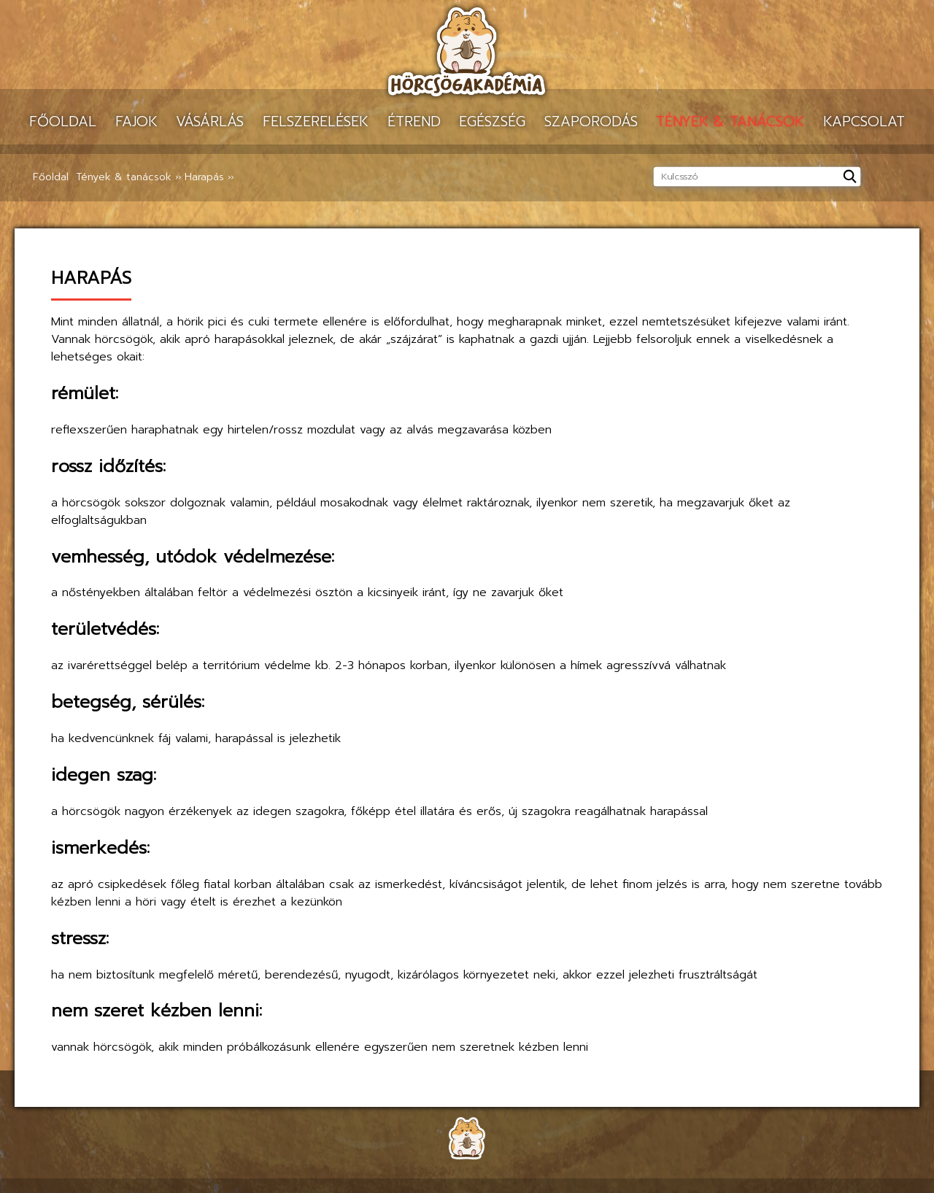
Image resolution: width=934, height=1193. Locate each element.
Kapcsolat (864, 121)
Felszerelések (315, 121)
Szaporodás (591, 121)
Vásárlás (210, 121)
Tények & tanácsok (730, 121)
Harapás (204, 177)
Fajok (136, 121)
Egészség (492, 121)
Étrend (414, 121)
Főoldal (62, 121)
